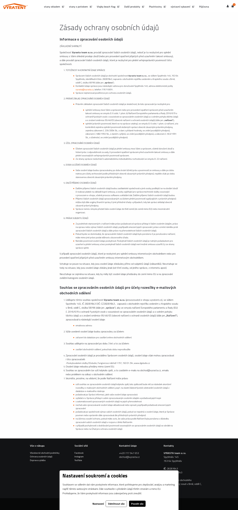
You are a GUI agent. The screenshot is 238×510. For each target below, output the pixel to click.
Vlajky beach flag (106, 6)
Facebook (79, 452)
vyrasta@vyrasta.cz (85, 89)
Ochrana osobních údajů (41, 456)
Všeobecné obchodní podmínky (44, 452)
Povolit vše (137, 504)
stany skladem (52, 6)
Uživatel (227, 6)
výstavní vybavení (180, 6)
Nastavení (98, 504)
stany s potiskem (78, 6)
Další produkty (132, 6)
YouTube (78, 460)
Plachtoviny (155, 6)
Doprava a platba (37, 460)
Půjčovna (204, 6)
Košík (232, 6)
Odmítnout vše (116, 504)
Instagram (79, 456)
